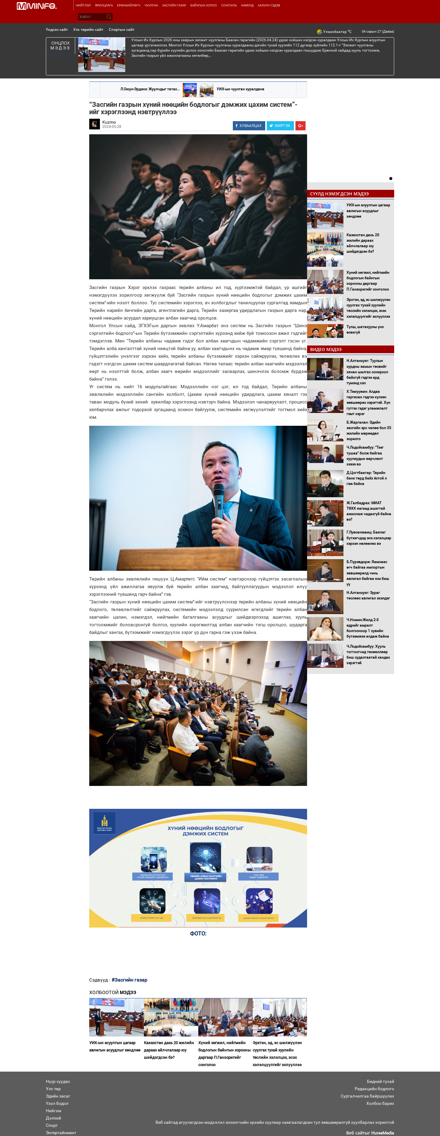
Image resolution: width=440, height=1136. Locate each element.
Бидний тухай (380, 1081)
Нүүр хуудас (58, 1081)
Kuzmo (109, 122)
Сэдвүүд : (100, 980)
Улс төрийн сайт (88, 29)
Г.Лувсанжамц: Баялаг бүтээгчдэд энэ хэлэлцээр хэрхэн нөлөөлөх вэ (368, 537)
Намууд (247, 5)
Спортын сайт (121, 29)
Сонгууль (229, 5)
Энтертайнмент (61, 1132)
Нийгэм (53, 1110)
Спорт (52, 1125)
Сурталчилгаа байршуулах (367, 1096)
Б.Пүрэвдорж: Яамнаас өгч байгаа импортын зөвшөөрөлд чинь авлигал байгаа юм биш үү (367, 573)
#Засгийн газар (129, 980)
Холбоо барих (380, 1103)
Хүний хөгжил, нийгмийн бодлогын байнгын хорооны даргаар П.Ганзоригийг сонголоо (224, 1053)
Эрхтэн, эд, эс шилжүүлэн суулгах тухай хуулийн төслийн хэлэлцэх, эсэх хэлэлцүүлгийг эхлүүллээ (277, 1053)
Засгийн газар (174, 5)
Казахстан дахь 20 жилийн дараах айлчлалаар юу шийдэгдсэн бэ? (169, 1050)
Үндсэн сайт (57, 29)
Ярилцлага (104, 5)
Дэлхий (53, 1118)
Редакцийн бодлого (374, 1088)
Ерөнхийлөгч (128, 5)
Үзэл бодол (57, 1103)
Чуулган (151, 5)
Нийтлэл (83, 5)
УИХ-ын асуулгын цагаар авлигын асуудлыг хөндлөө (114, 1046)
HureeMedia (382, 1133)
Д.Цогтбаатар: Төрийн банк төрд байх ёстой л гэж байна (366, 478)
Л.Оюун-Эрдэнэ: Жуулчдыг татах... (150, 89)
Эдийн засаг (58, 1096)
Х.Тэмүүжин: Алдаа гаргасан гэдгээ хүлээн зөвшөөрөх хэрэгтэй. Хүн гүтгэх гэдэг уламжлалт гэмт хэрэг (368, 402)
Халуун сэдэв (269, 5)
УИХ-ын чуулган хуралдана (240, 89)
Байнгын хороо (203, 5)
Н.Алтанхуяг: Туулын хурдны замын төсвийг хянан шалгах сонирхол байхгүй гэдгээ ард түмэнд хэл (367, 372)
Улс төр (53, 1088)
